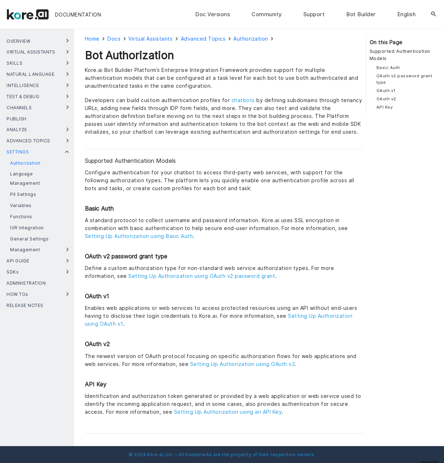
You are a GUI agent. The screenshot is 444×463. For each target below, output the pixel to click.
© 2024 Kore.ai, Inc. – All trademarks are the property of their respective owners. (222, 454)
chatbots (243, 100)
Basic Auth (388, 67)
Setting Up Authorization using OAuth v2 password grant (201, 276)
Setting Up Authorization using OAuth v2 (242, 364)
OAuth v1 (386, 90)
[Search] (433, 14)
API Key (384, 107)
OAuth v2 (386, 98)
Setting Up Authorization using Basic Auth (139, 236)
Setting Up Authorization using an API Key (228, 412)
